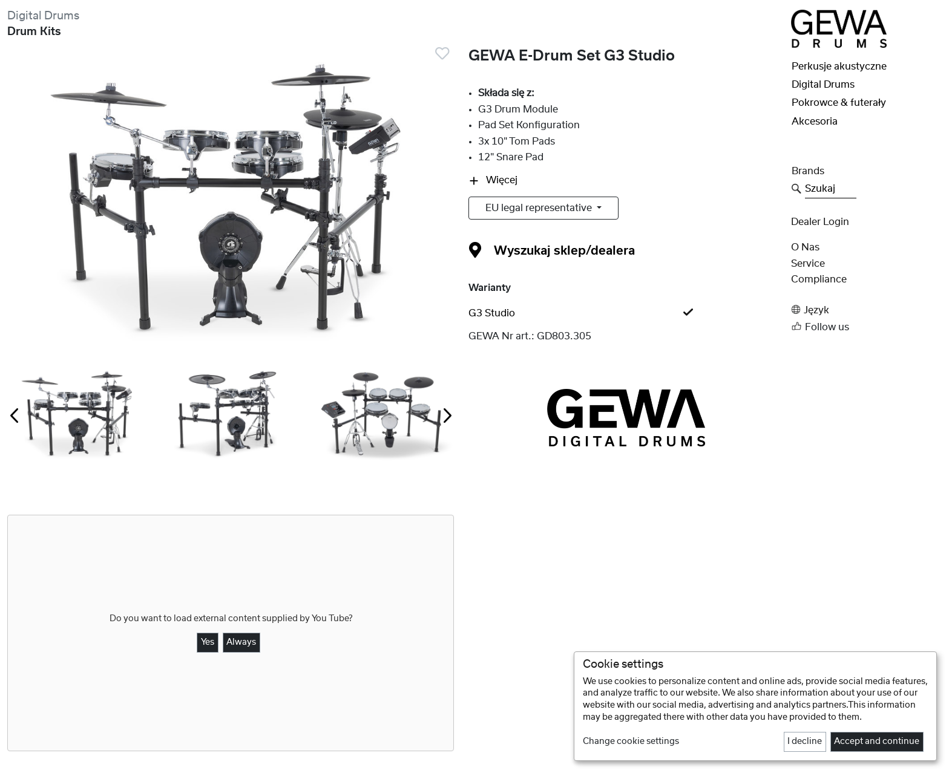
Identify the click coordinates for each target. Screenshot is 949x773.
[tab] (625, 313)
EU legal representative (539, 208)
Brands (808, 171)
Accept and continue (876, 741)
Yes (207, 642)
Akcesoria (815, 121)
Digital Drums (43, 16)
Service (808, 264)
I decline (804, 741)
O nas (805, 247)
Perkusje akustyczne (839, 66)
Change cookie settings (631, 741)
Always (241, 642)
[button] (866, 310)
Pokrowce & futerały (839, 103)
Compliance (819, 279)
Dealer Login (820, 222)
